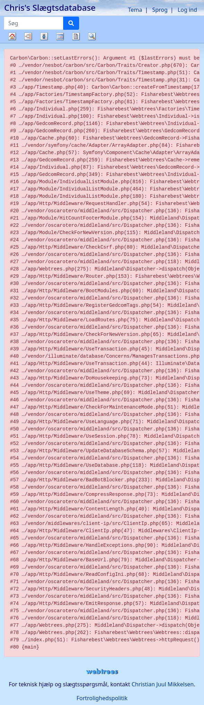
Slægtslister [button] (44, 36)
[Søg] (71, 23)
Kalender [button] (60, 36)
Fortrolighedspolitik (101, 698)
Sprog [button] (160, 10)
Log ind (187, 10)
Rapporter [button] (76, 36)
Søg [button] (92, 36)
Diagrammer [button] (28, 36)
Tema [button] (135, 10)
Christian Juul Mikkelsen (162, 684)
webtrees (102, 671)
